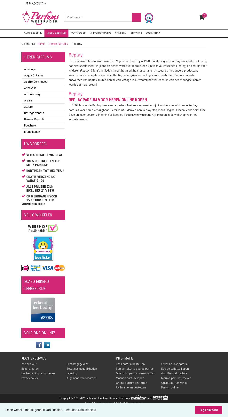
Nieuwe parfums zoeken (176, 378)
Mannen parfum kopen (130, 378)
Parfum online (170, 387)
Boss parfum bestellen (130, 364)
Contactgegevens (78, 364)
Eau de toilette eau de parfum (135, 368)
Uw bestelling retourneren (38, 373)
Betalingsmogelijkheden (82, 368)
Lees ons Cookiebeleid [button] (80, 410)
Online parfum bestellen (131, 383)
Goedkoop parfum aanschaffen (135, 373)
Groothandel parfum (174, 373)
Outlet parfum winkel (174, 383)
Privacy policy (29, 378)
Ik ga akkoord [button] (209, 410)
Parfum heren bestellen (131, 387)
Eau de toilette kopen (175, 368)
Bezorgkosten (30, 368)
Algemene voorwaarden (82, 378)
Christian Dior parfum (174, 364)
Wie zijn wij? (29, 364)
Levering (72, 373)
